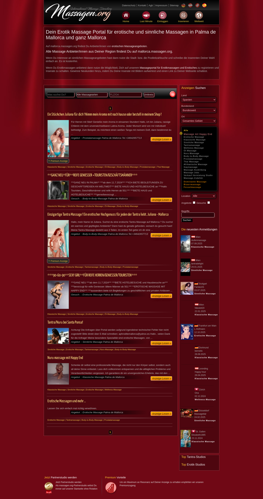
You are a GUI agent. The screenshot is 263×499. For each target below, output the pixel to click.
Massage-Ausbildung (195, 170)
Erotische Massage (194, 137)
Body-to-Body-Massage (196, 156)
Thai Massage (191, 161)
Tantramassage (192, 145)
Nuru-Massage (191, 153)
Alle (186, 130)
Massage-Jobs (191, 172)
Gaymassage (191, 167)
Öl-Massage (190, 151)
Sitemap (174, 5)
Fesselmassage (192, 187)
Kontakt (142, 5)
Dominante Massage (195, 182)
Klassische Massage (195, 140)
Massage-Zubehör (193, 178)
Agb (150, 5)
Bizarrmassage (192, 184)
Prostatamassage (193, 159)
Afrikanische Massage (195, 164)
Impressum (161, 5)
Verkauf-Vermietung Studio (198, 175)
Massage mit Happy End (198, 134)
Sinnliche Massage (194, 142)
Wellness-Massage (194, 148)
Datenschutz (129, 5)
